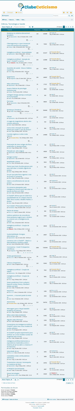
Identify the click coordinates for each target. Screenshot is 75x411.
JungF (52, 100)
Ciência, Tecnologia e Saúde (13, 24)
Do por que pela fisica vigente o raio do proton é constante (19, 175)
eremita (53, 205)
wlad (10, 98)
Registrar (20, 15)
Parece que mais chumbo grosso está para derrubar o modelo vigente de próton (19, 168)
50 (32, 252)
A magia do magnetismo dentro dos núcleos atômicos (19, 122)
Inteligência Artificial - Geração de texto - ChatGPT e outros (18, 60)
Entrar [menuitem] (68, 13)
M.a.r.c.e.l (11, 212)
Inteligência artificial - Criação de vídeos (18, 270)
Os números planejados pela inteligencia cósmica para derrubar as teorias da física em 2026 (20, 189)
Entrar (13, 15)
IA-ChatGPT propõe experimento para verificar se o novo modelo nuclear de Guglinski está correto (20, 334)
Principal (10, 12)
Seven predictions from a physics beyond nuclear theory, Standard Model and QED (18, 284)
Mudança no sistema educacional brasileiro (18, 34)
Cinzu (10, 316)
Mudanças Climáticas (14, 110)
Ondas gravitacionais (14, 256)
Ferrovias (10, 101)
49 (29, 252)
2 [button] (66, 27)
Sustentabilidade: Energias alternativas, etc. (16, 235)
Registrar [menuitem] (71, 13)
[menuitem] (63, 12)
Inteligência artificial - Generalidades (19, 52)
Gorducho (53, 180)
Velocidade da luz (13, 351)
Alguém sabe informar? (15, 320)
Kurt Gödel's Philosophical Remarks (19, 206)
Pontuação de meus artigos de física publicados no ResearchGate (19, 145)
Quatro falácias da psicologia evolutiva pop (16, 89)
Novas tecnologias (13, 373)
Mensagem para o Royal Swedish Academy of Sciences (18, 309)
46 (23, 252)
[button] (73, 27)
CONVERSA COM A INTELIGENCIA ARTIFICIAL (18, 357)
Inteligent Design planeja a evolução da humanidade (19, 96)
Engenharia (11, 77)
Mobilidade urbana (13, 162)
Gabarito (13, 62)
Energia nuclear (12, 157)
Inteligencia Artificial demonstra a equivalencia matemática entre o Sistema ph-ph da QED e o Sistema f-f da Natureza (19, 344)
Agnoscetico (14, 36)
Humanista (11, 207)
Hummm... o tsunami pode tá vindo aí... (19, 296)
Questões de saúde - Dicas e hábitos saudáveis (19, 69)
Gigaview (13, 78)
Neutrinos (10, 291)
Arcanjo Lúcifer (14, 375)
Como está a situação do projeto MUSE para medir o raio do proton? (19, 129)
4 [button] (70, 27)
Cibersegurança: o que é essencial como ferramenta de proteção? (18, 44)
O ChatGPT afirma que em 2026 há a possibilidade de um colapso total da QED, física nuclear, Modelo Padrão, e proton (19, 198)
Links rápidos (4, 13)
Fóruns (19, 12)
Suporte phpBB (41, 406)
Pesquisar (6, 15)
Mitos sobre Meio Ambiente (16, 315)
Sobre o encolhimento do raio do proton (18, 182)
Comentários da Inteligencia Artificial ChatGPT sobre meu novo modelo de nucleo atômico (19, 326)
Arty (34, 404)
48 (27, 252)
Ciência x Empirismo (14, 263)
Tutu (10, 71)
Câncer (9, 117)
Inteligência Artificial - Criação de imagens (18, 226)
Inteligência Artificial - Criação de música (18, 277)
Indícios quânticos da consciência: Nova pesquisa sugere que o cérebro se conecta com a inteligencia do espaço (19, 218)
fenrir (10, 264)
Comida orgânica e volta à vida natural (17, 135)
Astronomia (11, 302)
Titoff (12, 111)
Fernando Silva (55, 52)
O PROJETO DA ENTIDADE (15, 369)
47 (25, 252)
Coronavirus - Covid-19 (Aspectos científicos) (18, 248)
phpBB (32, 402)
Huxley (53, 32)
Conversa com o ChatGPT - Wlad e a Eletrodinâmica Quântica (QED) (19, 241)
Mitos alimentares (13, 84)
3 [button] (68, 27)
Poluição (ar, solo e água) (15, 151)
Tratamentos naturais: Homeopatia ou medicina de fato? (19, 363)
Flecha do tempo (12, 210)
